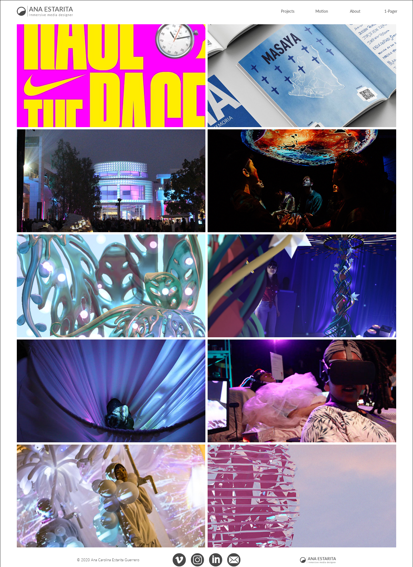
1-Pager (390, 11)
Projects (287, 11)
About (355, 11)
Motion (321, 11)
